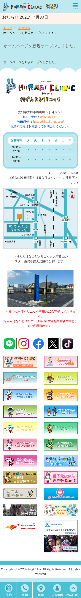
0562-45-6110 (49, 117)
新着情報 (24, 28)
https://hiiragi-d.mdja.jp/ (48, 121)
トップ (7, 28)
